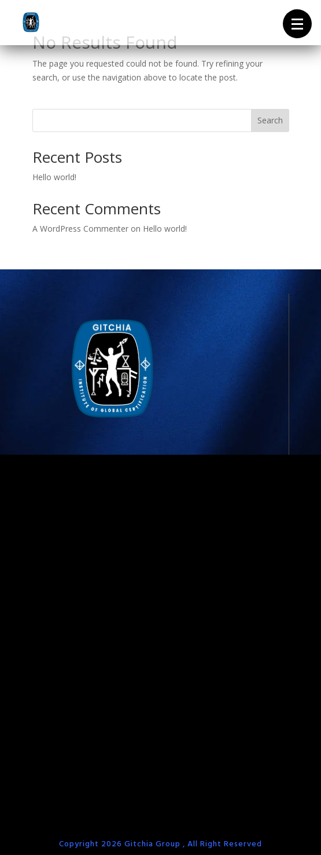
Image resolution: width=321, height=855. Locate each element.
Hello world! (54, 176)
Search (270, 120)
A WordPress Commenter (80, 228)
